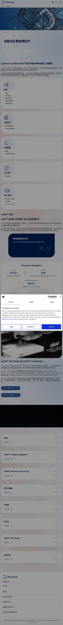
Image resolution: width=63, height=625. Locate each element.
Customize (31, 326)
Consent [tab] (11, 302)
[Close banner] (60, 297)
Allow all (51, 326)
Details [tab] (31, 302)
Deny (11, 326)
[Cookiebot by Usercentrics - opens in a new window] (49, 297)
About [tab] (52, 302)
